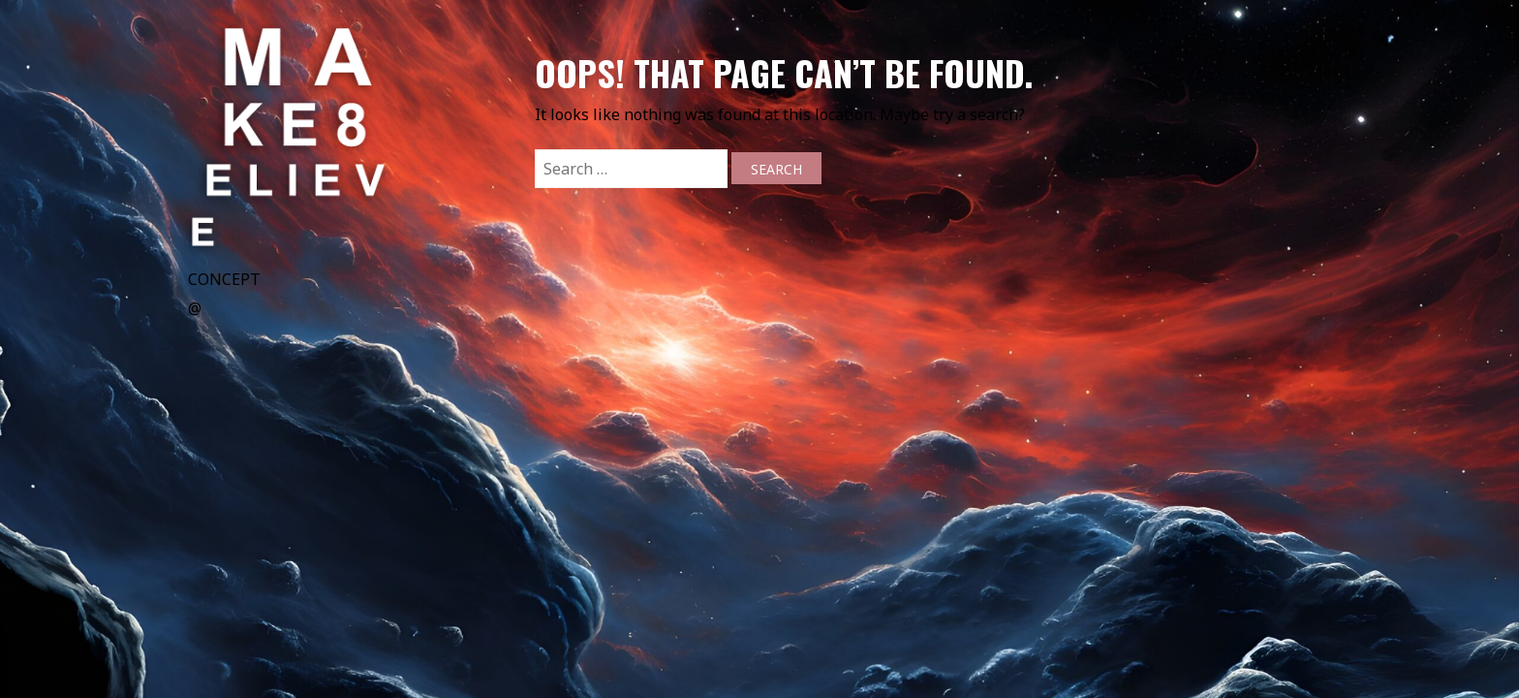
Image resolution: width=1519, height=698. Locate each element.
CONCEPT (224, 279)
